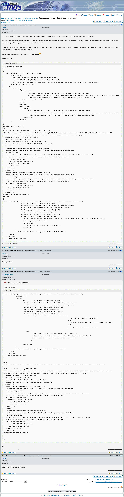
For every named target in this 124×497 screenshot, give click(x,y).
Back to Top (62, 485)
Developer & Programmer (13, 18)
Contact (73, 495)
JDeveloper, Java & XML (30, 18)
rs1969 (4, 27)
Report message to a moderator (115, 243)
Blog (78, 15)
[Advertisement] (73, 6)
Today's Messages (11, 20)
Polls (19, 20)
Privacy (79, 495)
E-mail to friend (5, 22)
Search (84, 15)
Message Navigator (27, 20)
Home (119, 15)
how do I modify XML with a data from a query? (109, 481)
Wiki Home (65, 495)
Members (97, 15)
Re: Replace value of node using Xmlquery (17, 250)
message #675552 (34, 271)
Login (112, 15)
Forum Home (46, 495)
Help (91, 15)
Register (106, 15)
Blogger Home (56, 495)
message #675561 (34, 455)
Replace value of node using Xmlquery (15, 25)
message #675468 (32, 25)
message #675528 (34, 250)
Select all (9, 63)
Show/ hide (14, 63)
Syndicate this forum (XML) (113, 487)
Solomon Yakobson (7, 274)
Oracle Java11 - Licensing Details (105, 479)
